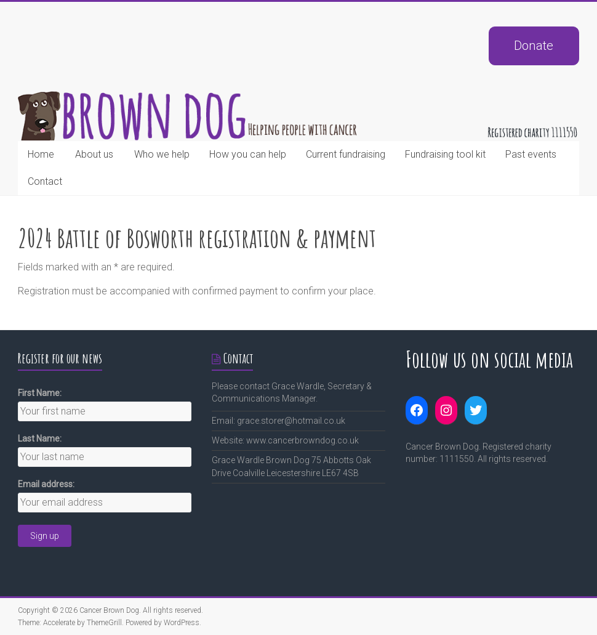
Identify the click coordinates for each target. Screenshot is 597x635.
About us (94, 154)
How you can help (247, 154)
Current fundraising (345, 154)
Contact (45, 181)
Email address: (46, 484)
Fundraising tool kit (445, 154)
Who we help (162, 154)
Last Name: (40, 438)
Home (41, 154)
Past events (530, 154)
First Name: (40, 393)
